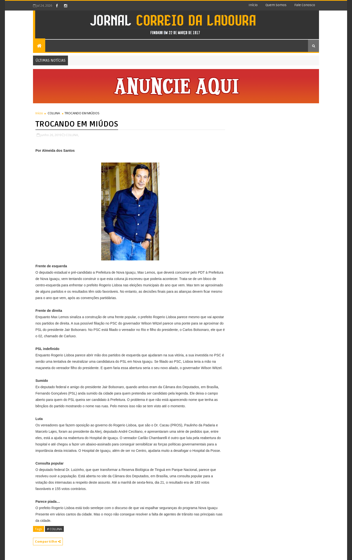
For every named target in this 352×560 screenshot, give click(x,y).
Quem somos (275, 5)
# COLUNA (54, 529)
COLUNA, (72, 135)
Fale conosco (304, 5)
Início (253, 5)
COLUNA (54, 113)
